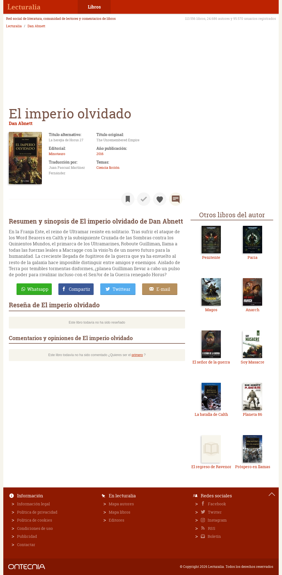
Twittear (122, 289)
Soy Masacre (252, 362)
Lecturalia (14, 26)
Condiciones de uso (35, 528)
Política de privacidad (37, 512)
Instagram (217, 520)
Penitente (211, 257)
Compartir (79, 289)
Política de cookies (34, 520)
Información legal (33, 503)
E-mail (163, 289)
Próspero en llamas (252, 466)
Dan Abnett (36, 26)
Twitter (214, 512)
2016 (100, 153)
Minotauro (57, 153)
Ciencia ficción (108, 167)
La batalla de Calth (211, 414)
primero (137, 355)
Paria (252, 257)
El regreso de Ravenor (211, 466)
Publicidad (27, 536)
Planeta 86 (252, 414)
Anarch (252, 309)
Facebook (216, 503)
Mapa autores (121, 503)
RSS (211, 528)
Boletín (214, 536)
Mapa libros (119, 512)
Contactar (26, 544)
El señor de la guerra (211, 362)
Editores (116, 520)
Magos (211, 309)
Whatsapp (37, 289)
